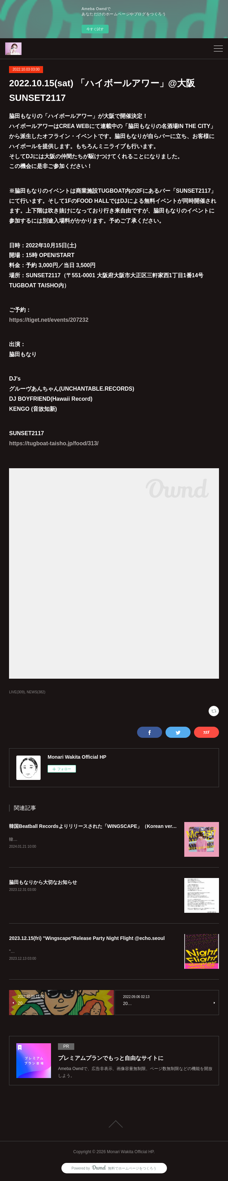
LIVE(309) (17, 692)
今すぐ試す (95, 29)
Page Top (114, 1125)
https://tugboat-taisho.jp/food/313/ (54, 443)
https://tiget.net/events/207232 (48, 320)
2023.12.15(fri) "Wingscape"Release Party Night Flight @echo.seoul (87, 938)
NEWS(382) (36, 692)
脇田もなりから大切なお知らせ (43, 882)
